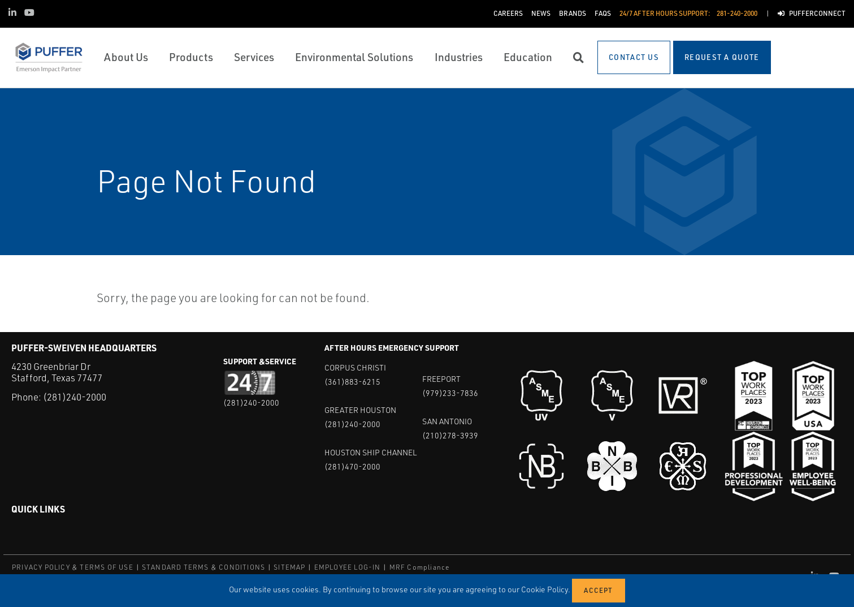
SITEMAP (289, 567)
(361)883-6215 (352, 381)
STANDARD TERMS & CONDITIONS (203, 567)
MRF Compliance (419, 567)
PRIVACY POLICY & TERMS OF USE (72, 567)
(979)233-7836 (450, 393)
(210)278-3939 (450, 435)
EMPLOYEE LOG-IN (347, 567)
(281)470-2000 (352, 466)
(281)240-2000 (74, 397)
